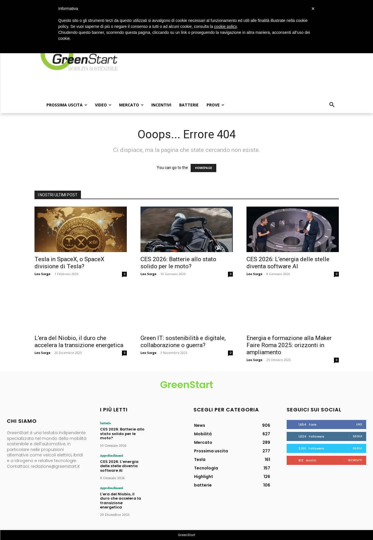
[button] (332, 105)
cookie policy (225, 26)
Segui (357, 436)
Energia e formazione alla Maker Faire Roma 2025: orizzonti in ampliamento (289, 345)
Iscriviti (355, 460)
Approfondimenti (111, 455)
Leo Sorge (42, 274)
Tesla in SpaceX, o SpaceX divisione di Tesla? (69, 263)
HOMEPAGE (203, 168)
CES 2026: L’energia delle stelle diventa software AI (287, 263)
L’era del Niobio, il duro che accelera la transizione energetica (78, 342)
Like (359, 424)
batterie (105, 423)
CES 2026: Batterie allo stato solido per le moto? (178, 263)
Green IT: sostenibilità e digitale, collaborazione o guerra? (183, 342)
